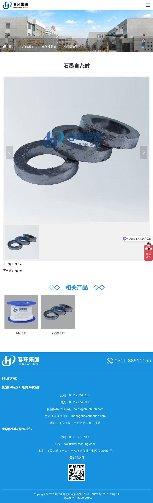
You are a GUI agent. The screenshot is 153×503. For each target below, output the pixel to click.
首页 (12, 46)
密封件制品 (49, 46)
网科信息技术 (84, 498)
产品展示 (28, 46)
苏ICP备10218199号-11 (105, 494)
